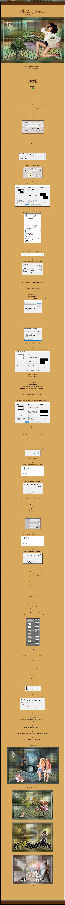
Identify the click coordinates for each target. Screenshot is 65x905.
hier (37, 70)
